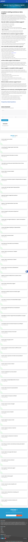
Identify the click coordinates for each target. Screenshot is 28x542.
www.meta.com (14, 52)
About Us (2, 531)
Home (7, 6)
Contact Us (2, 532)
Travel (2, 530)
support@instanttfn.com (7, 535)
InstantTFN (13, 541)
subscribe (19, 515)
